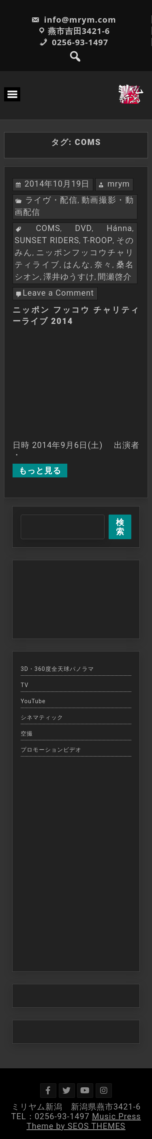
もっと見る (40, 470)
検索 (120, 527)
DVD (83, 228)
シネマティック (42, 717)
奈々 (103, 264)
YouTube (33, 701)
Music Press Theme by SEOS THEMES (84, 1121)
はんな (77, 264)
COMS (48, 228)
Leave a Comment (58, 293)
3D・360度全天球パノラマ (57, 669)
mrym (118, 184)
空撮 (27, 733)
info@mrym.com (73, 19)
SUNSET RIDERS (47, 240)
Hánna (119, 228)
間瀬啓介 (115, 277)
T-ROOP (98, 240)
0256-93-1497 (73, 42)
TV (24, 685)
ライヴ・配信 (51, 200)
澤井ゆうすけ (68, 277)
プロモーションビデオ (51, 749)
